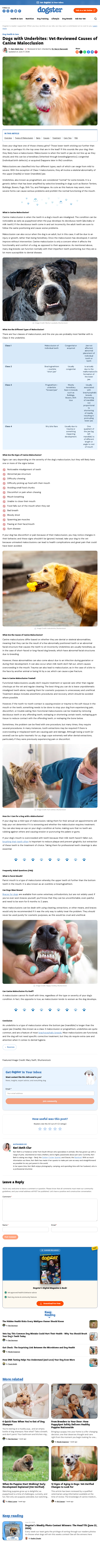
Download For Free (50, 1303)
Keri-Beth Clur (17, 49)
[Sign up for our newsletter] (50, 2)
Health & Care (17, 18)
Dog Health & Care (11, 34)
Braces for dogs (10, 894)
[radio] (40, 1129)
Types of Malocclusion (24, 138)
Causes (46, 138)
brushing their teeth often (16, 841)
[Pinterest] (19, 11)
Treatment (56, 138)
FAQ (76, 138)
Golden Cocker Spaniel (51, 1157)
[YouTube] (15, 11)
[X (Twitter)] (11, 11)
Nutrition (30, 18)
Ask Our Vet (80, 18)
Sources (10, 1047)
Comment (7, 1197)
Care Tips (67, 138)
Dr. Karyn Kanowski (60, 49)
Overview (8, 138)
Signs (38, 138)
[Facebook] (4, 11)
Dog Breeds (67, 18)
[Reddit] (77, 51)
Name (6, 1225)
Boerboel (78, 1157)
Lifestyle (55, 18)
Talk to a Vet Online (85, 10)
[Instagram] (7, 11)
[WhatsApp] (84, 51)
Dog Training (42, 18)
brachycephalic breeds (50, 1032)
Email (9, 1089)
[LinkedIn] (92, 51)
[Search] (95, 19)
